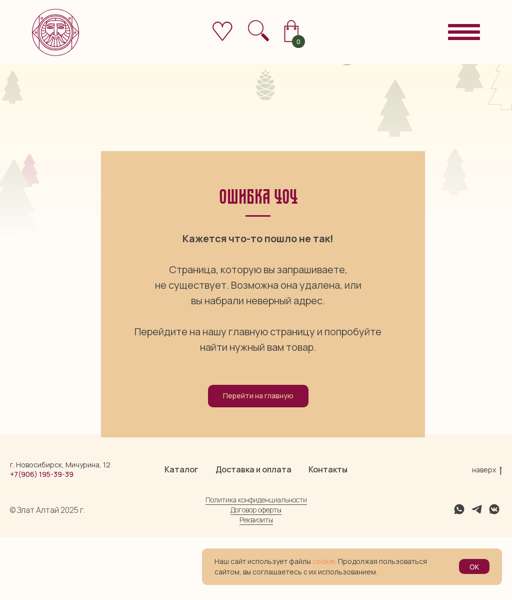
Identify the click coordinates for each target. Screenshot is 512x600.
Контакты (328, 532)
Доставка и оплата (254, 532)
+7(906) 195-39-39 (42, 537)
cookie (323, 561)
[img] (258, 30)
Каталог (181, 532)
